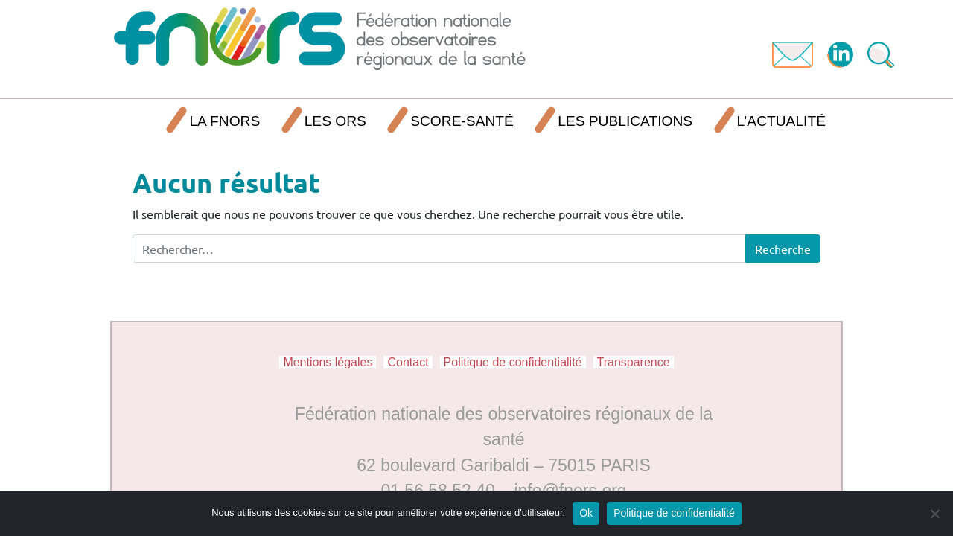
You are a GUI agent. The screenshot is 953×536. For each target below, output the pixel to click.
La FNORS (224, 121)
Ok (586, 513)
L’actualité (781, 121)
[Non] (934, 513)
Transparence (633, 362)
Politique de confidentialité (513, 362)
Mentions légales (327, 362)
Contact (407, 362)
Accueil (136, 121)
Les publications (625, 121)
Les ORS (335, 121)
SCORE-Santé (462, 121)
